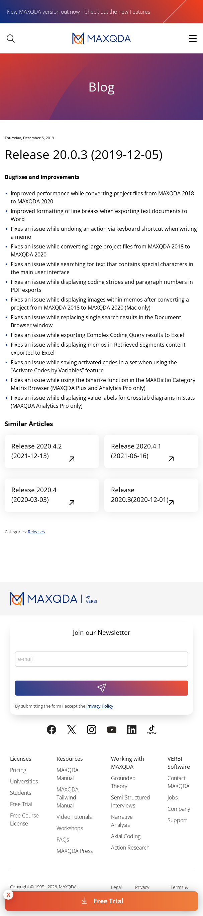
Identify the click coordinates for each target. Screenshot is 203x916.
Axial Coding (125, 836)
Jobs (173, 797)
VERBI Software (179, 762)
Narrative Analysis (122, 821)
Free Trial (108, 900)
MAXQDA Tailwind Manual (68, 797)
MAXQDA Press (75, 851)
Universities (24, 781)
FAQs (63, 839)
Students (20, 792)
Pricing (18, 770)
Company (179, 808)
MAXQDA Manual (68, 774)
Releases (36, 532)
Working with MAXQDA (127, 762)
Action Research (130, 847)
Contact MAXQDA (179, 782)
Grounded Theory (123, 782)
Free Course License (24, 819)
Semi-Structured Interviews (130, 801)
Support (177, 820)
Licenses (20, 758)
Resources (70, 758)
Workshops (70, 828)
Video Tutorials (74, 816)
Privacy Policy (99, 706)
